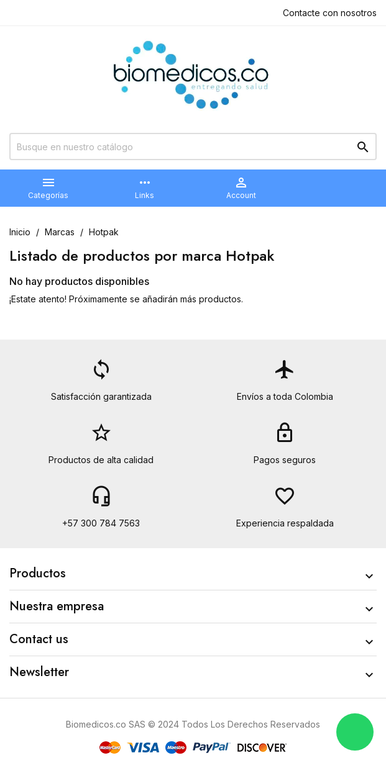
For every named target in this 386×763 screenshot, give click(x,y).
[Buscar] (193, 146)
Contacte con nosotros (330, 12)
